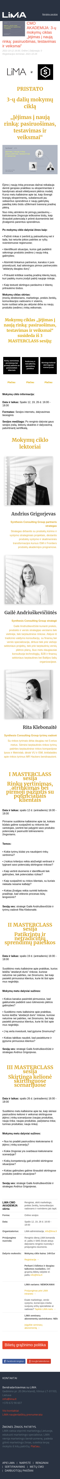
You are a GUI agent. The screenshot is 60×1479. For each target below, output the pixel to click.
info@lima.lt (9, 1399)
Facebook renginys (15, 1361)
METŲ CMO (37, 1466)
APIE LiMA (8, 1463)
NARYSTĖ (25, 1463)
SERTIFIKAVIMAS (15, 1466)
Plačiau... (36, 1446)
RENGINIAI (42, 1463)
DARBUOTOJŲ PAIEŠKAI (19, 1470)
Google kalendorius (40, 1361)
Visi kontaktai (10, 1410)
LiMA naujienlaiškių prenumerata (22, 1414)
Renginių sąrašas (50, 14)
